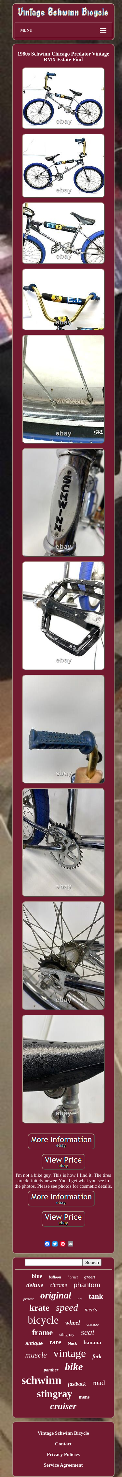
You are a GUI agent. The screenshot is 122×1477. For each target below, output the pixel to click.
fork (97, 1356)
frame (42, 1332)
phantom (87, 1284)
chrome (58, 1285)
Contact (63, 1443)
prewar (28, 1299)
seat (88, 1332)
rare (55, 1342)
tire (80, 1299)
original (55, 1295)
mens (84, 1397)
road (98, 1383)
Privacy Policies (63, 1454)
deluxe (34, 1285)
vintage (69, 1353)
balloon (55, 1277)
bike (74, 1366)
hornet (73, 1277)
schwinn (41, 1380)
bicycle (43, 1320)
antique (34, 1343)
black (72, 1343)
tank (95, 1296)
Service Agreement (63, 1465)
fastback (77, 1384)
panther (51, 1370)
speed (67, 1307)
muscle (36, 1355)
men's (91, 1310)
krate (39, 1308)
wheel (72, 1322)
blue (37, 1276)
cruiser (63, 1406)
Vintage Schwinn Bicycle (63, 1433)
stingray (55, 1394)
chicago (93, 1324)
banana (92, 1342)
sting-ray (66, 1334)
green (89, 1277)
